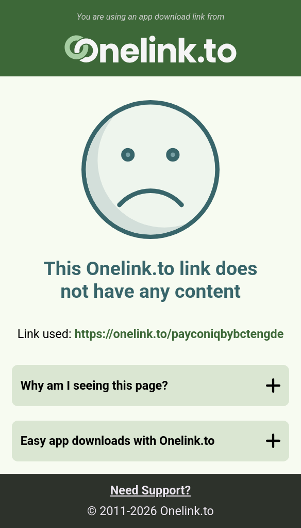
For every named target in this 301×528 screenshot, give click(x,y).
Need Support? (150, 490)
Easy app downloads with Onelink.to (118, 441)
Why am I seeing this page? (94, 385)
